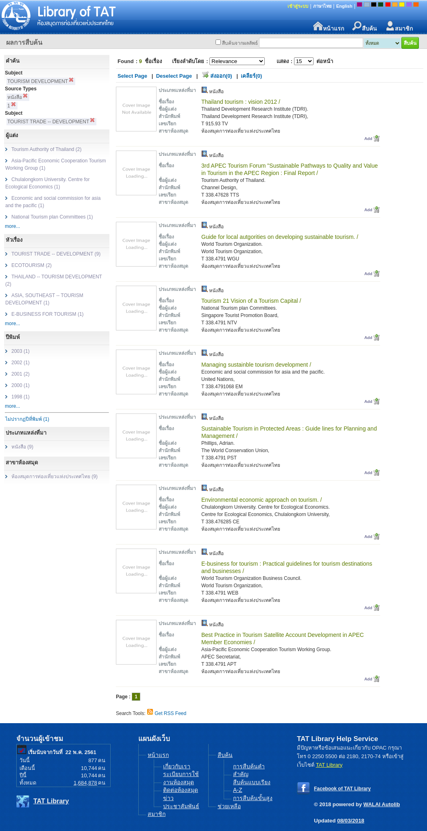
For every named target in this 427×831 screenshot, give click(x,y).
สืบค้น (364, 26)
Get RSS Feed (170, 713)
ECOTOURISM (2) (31, 265)
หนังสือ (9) (22, 447)
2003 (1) (20, 351)
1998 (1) (20, 397)
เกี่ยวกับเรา (176, 766)
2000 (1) (20, 385)
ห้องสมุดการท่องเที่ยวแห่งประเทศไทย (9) (54, 476)
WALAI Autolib (382, 804)
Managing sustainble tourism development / (256, 364)
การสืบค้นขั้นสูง (252, 798)
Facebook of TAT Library (342, 789)
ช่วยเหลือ (229, 806)
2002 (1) (20, 362)
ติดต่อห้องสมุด (180, 790)
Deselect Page (174, 76)
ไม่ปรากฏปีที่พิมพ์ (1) (27, 419)
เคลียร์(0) (251, 76)
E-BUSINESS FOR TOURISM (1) (47, 314)
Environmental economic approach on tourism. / (261, 499)
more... (12, 226)
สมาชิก (399, 26)
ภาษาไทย (322, 6)
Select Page (132, 76)
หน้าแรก (328, 26)
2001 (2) (20, 374)
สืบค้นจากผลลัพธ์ (240, 43)
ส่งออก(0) (221, 76)
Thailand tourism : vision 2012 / (240, 101)
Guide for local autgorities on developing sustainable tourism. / (279, 237)
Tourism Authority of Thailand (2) (46, 149)
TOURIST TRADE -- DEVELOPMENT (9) (55, 254)
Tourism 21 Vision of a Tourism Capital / (251, 300)
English (344, 6)
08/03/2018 (350, 821)
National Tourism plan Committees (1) (52, 217)
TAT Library (51, 801)
